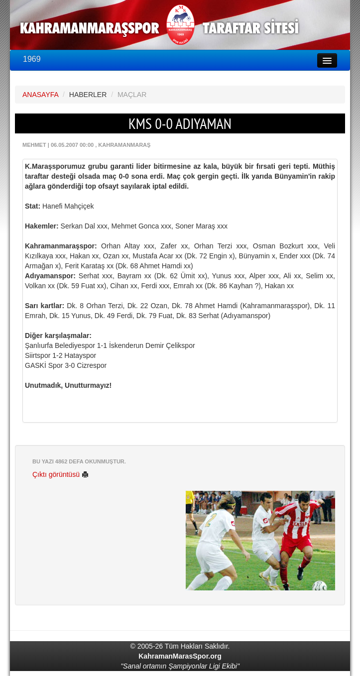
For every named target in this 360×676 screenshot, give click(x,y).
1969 (32, 59)
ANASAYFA (40, 95)
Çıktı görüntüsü (60, 474)
